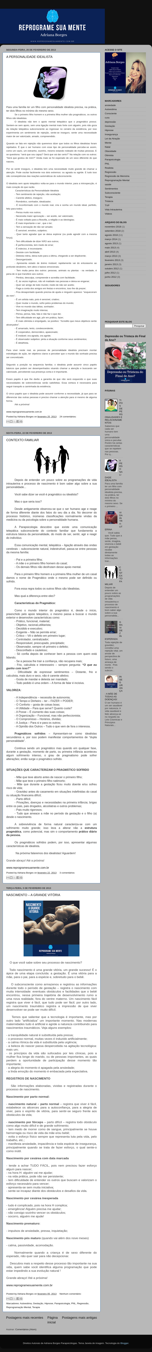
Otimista (109, 155)
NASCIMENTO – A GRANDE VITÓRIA (33, 895)
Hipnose (48, 1303)
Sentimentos (111, 188)
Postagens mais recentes (24, 1317)
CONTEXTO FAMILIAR (22, 440)
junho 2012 (111, 277)
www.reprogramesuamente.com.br (29, 1285)
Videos (108, 213)
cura (107, 117)
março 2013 (111, 256)
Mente (108, 142)
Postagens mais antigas (79, 1317)
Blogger (124, 1343)
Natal (107, 147)
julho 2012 (110, 272)
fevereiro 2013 (112, 260)
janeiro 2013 (111, 264)
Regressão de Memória (117, 176)
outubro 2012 (112, 268)
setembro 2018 (113, 231)
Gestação (38, 1303)
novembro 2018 (113, 226)
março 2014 (111, 239)
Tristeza (109, 201)
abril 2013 (110, 251)
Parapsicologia (62, 1303)
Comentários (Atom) (26, 1329)
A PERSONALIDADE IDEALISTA (29, 57)
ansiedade (110, 105)
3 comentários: (67, 872)
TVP (107, 205)
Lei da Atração (112, 138)
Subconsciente (112, 193)
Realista (109, 168)
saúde (108, 184)
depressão (110, 122)
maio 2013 (110, 247)
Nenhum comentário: (70, 1294)
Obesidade (110, 151)
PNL (73, 1303)
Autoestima (26, 1303)
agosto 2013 (111, 243)
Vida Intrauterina (113, 209)
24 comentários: (68, 416)
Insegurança (111, 134)
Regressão (82, 1303)
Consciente (111, 113)
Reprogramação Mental (18, 1307)
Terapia (36, 1307)
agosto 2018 (111, 235)
